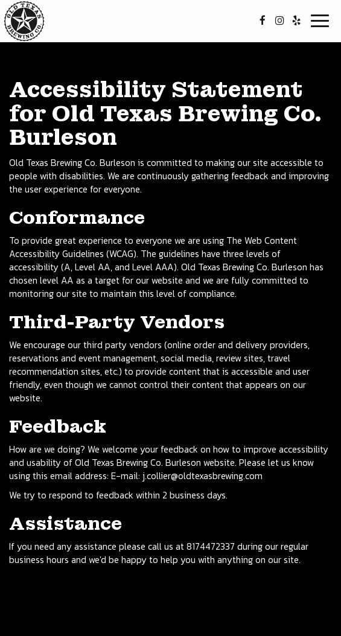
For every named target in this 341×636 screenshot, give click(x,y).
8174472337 (210, 546)
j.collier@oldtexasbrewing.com (202, 476)
